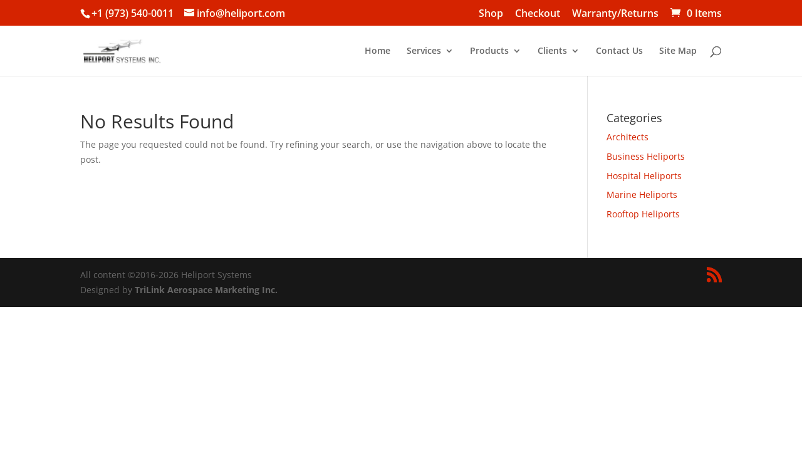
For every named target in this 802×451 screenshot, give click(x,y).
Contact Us (619, 51)
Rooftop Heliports (643, 214)
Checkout (537, 14)
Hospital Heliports (644, 176)
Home (377, 51)
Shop (491, 14)
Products (489, 51)
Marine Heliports (642, 194)
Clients (552, 51)
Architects (627, 137)
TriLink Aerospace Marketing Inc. (206, 290)
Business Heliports (646, 156)
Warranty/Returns (615, 14)
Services (424, 51)
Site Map (678, 51)
